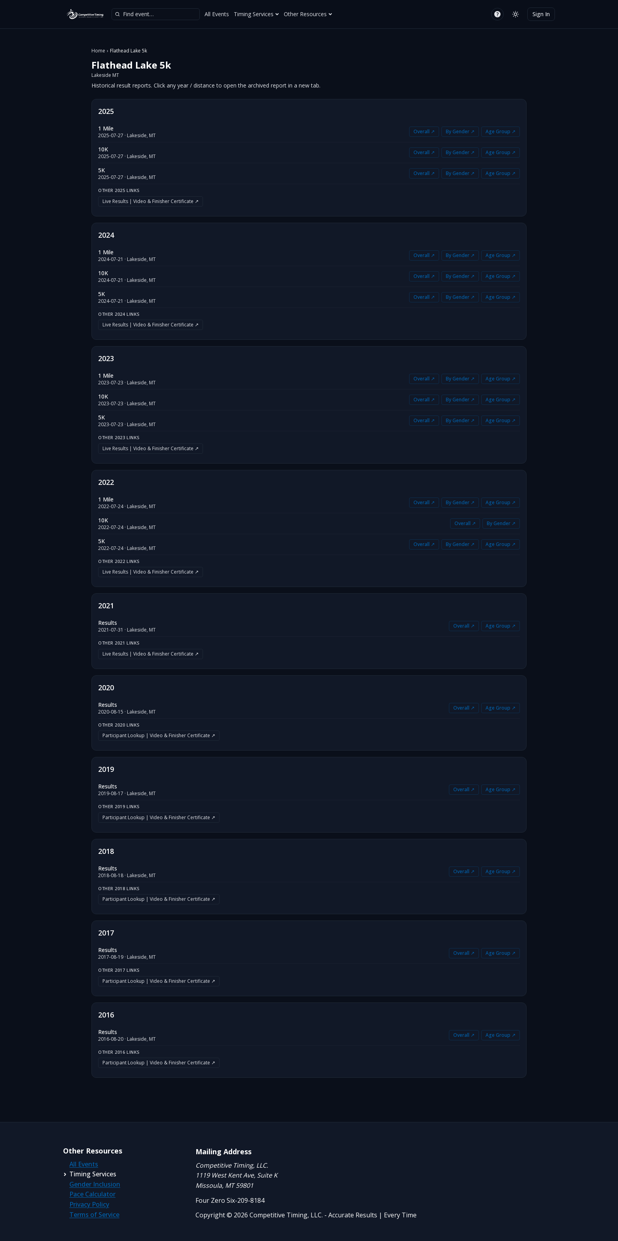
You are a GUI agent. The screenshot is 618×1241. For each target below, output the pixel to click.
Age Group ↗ (501, 131)
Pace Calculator (92, 1194)
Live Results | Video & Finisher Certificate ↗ (150, 201)
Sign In (541, 14)
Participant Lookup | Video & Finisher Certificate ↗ (158, 735)
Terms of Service (94, 1214)
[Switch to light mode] (515, 14)
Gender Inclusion (94, 1184)
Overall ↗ (424, 131)
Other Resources (308, 14)
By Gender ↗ (460, 131)
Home (98, 51)
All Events (217, 14)
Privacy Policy (89, 1204)
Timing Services (256, 14)
